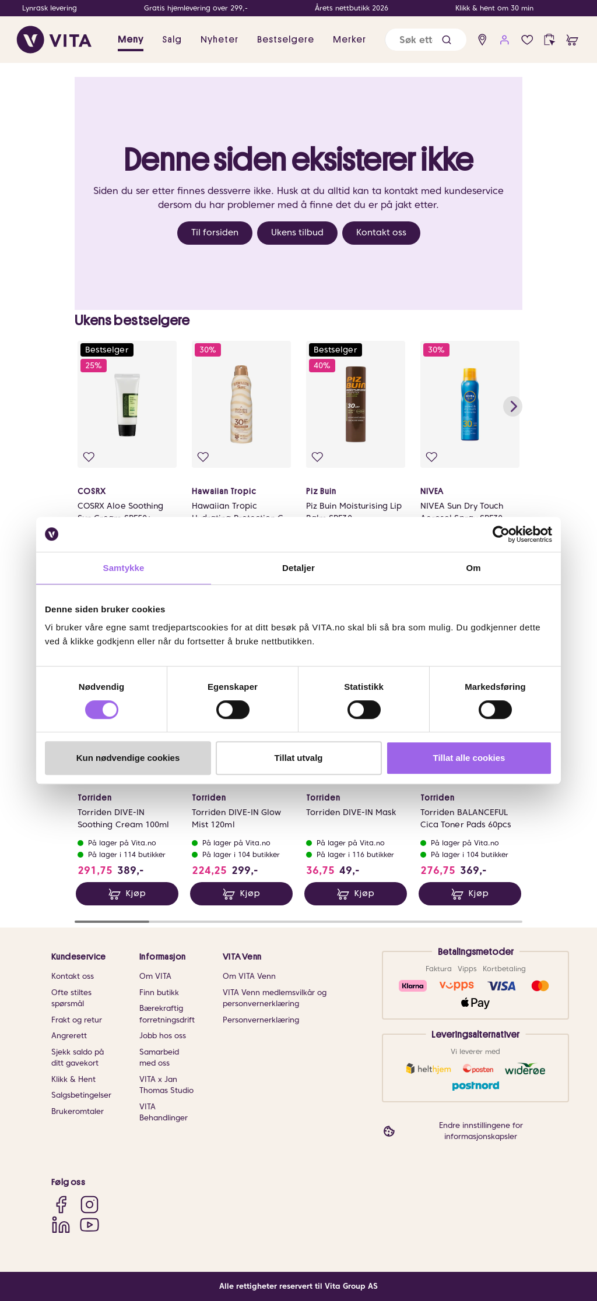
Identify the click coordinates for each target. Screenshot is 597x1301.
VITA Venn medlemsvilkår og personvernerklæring (274, 998)
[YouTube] (89, 1224)
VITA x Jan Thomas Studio (166, 1085)
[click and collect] (549, 40)
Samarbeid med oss (159, 1058)
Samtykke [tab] (124, 568)
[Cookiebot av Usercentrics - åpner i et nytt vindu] (501, 534)
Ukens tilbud (297, 232)
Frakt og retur (76, 1020)
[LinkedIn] (61, 1224)
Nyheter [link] (219, 39)
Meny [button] (130, 39)
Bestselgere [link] (285, 39)
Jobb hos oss (162, 1036)
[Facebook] (61, 1204)
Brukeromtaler (77, 1111)
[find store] (482, 40)
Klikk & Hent (73, 1079)
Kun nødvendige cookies (128, 758)
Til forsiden (214, 232)
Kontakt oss (381, 232)
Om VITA (155, 976)
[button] (446, 40)
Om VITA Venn (249, 976)
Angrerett (69, 1036)
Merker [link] (349, 39)
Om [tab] (473, 568)
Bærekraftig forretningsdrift (167, 1014)
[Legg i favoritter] (90, 458)
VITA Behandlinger (163, 1112)
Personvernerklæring (261, 1020)
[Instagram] (89, 1204)
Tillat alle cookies (469, 758)
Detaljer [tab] (298, 568)
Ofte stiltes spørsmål (71, 998)
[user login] (504, 40)
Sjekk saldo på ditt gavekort (77, 1058)
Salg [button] (172, 39)
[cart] (572, 40)
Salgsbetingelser (81, 1095)
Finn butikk (159, 992)
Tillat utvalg (298, 758)
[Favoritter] (527, 40)
